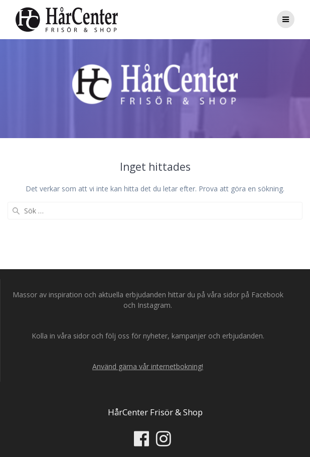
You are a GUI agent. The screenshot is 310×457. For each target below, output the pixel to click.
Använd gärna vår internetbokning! (147, 366)
